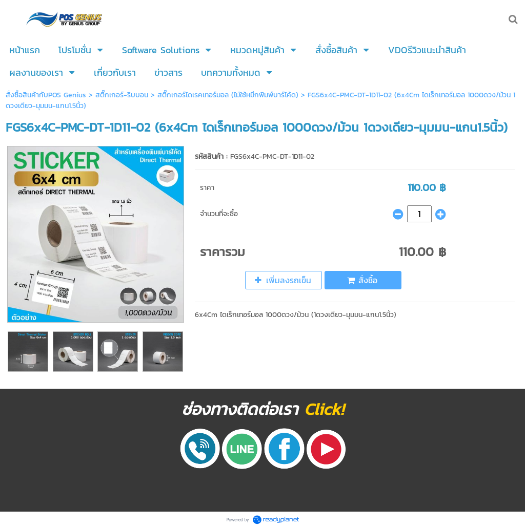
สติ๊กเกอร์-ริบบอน (121, 95)
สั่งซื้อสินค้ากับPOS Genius (47, 95)
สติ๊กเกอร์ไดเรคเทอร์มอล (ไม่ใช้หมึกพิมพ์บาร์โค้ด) (227, 95)
